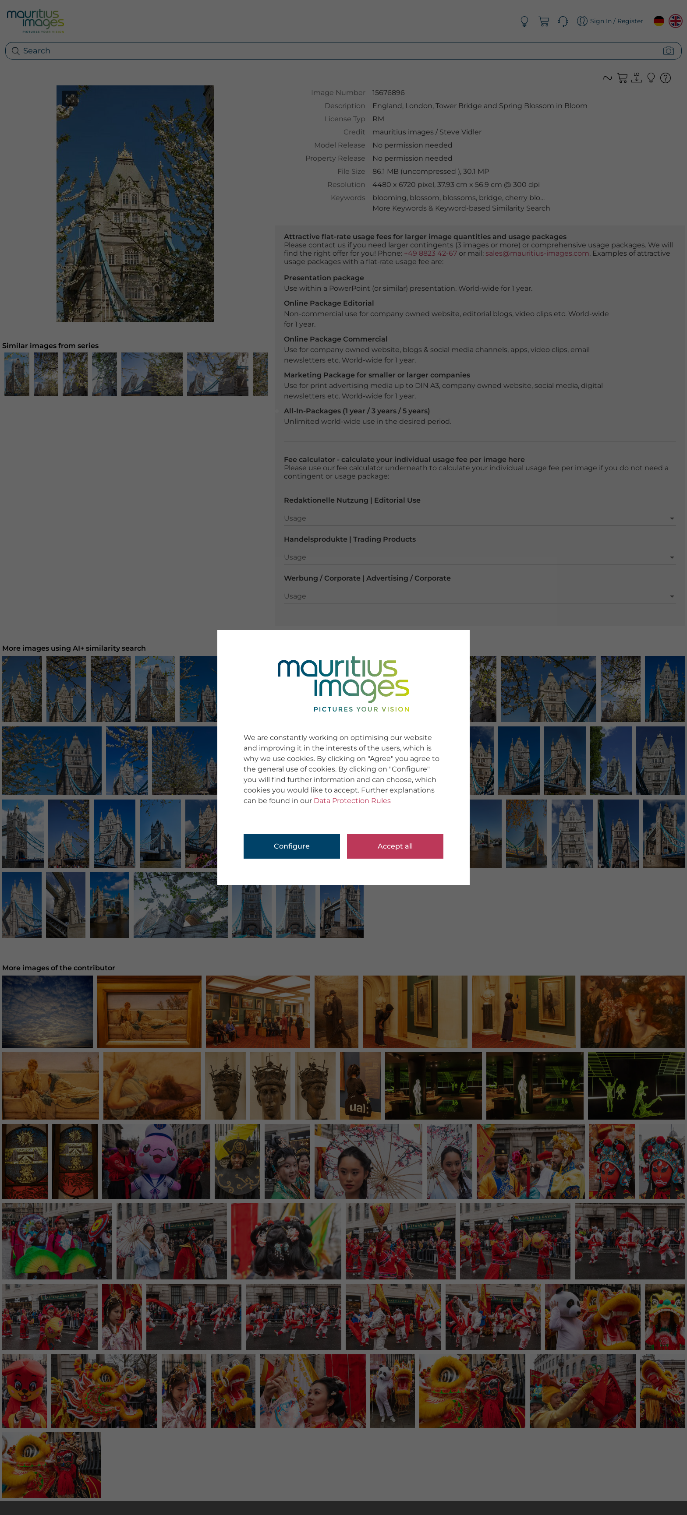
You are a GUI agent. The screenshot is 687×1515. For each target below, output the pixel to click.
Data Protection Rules (352, 800)
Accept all (395, 846)
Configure (292, 846)
